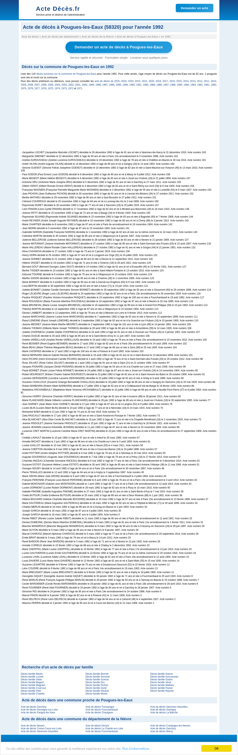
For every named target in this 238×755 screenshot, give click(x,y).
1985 (179, 84)
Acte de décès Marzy (161, 731)
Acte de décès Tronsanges (99, 706)
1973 (64, 88)
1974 (57, 88)
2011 (206, 81)
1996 (111, 84)
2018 (158, 81)
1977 (37, 88)
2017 (165, 81)
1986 (173, 84)
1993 (132, 84)
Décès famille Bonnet (96, 673)
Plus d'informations (135, 749)
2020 (151, 81)
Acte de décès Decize (97, 725)
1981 (206, 84)
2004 (57, 84)
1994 (125, 84)
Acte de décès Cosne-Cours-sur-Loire (41, 728)
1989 (152, 84)
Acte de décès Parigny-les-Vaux (38, 712)
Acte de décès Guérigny (163, 709)
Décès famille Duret (96, 688)
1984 (186, 84)
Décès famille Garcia (161, 673)
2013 (192, 81)
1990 (145, 84)
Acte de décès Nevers (33, 725)
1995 (118, 84)
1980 (213, 84)
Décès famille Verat (160, 682)
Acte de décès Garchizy (34, 706)
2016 (172, 81)
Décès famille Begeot (32, 682)
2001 (78, 84)
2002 (71, 84)
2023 (130, 81)
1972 (71, 88)
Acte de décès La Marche (164, 712)
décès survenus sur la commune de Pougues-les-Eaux (66, 73)
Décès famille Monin (96, 693)
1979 (23, 88)
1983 (193, 84)
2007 (37, 84)
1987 (166, 84)
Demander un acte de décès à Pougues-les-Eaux (119, 47)
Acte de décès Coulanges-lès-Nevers (170, 725)
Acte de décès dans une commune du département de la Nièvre (76, 719)
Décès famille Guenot (97, 679)
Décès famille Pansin (161, 688)
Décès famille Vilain (31, 679)
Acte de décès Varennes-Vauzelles (169, 706)
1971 (79, 88)
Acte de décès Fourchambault (101, 709)
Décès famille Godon (161, 679)
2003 (64, 84)
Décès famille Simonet (97, 676)
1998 (98, 84)
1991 (139, 84)
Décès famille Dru (95, 682)
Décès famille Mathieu (162, 685)
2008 (30, 84)
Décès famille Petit (31, 690)
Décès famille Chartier (33, 693)
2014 (186, 81)
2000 (84, 84)
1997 (105, 84)
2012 (199, 81)
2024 (124, 81)
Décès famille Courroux (33, 688)
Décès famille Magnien (33, 685)
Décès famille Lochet (32, 676)
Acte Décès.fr (58, 8)
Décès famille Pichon (96, 685)
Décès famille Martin (32, 673)
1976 (44, 88)
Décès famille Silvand (97, 690)
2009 (23, 84)
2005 (50, 84)
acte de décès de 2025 (107, 81)
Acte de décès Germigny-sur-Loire (39, 709)
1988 (159, 84)
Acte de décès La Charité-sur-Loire (104, 728)
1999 (91, 84)
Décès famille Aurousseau (164, 676)
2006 (44, 84)
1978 (30, 88)
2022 (137, 81)
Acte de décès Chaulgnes (99, 712)
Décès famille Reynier (162, 690)
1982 (200, 84)
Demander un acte (194, 8)
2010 (213, 81)
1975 (50, 88)
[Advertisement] (119, 122)
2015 (179, 81)
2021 (144, 81)
